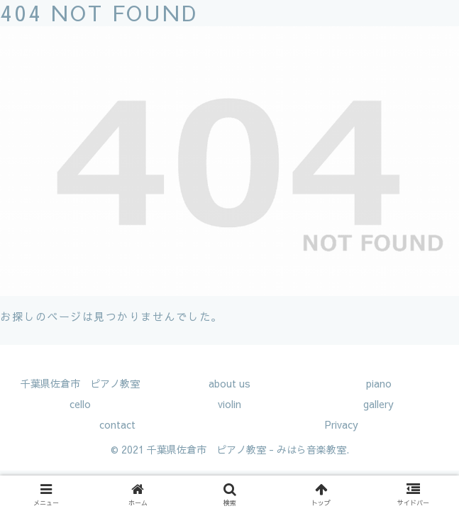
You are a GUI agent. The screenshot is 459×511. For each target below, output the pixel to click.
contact (117, 424)
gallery (378, 404)
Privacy (341, 424)
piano (379, 383)
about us (229, 383)
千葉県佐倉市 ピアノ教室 (80, 383)
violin (229, 404)
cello (80, 404)
